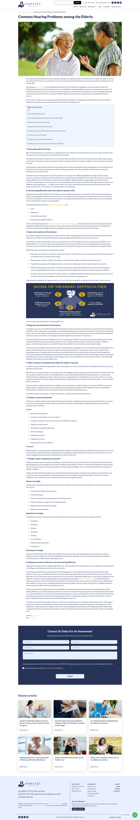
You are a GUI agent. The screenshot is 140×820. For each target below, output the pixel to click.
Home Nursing (92, 791)
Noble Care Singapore (39, 805)
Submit (70, 676)
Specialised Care (77, 791)
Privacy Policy (50, 668)
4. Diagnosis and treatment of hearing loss (40, 126)
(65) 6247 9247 (89, 2)
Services (91, 6)
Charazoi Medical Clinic (55, 803)
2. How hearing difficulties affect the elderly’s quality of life (45, 118)
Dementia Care (92, 789)
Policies (119, 817)
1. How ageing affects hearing (36, 114)
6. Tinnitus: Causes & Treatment (37, 135)
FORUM (117, 789)
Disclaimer (113, 817)
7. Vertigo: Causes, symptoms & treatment (40, 139)
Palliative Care (92, 786)
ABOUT (117, 784)
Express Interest (78, 809)
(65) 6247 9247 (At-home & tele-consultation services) (39, 794)
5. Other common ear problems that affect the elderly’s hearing (46, 131)
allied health (33, 618)
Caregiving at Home (93, 793)
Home (20, 12)
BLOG (118, 786)
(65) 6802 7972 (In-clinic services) (31, 791)
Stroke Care (91, 796)
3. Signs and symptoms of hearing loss (38, 122)
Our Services (75, 788)
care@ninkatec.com (104, 2)
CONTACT (117, 791)
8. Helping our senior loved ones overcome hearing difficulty (45, 143)
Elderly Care (28, 12)
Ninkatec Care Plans (78, 786)
